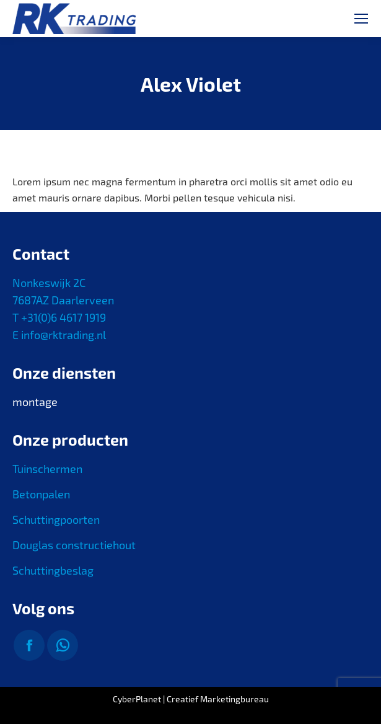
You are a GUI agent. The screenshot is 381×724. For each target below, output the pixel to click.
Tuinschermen (47, 468)
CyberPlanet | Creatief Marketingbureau (191, 699)
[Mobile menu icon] (361, 18)
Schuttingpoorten (56, 519)
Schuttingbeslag (53, 570)
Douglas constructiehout (74, 545)
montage (35, 401)
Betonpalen (41, 494)
